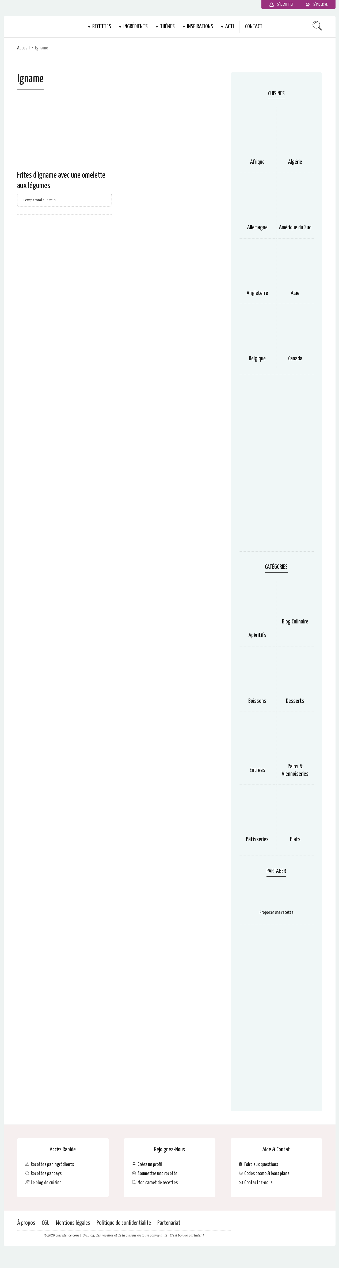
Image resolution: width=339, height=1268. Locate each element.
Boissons (257, 701)
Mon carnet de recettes (158, 1182)
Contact (253, 27)
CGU (45, 1223)
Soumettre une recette (157, 1173)
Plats (295, 839)
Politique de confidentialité (124, 1223)
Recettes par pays (46, 1173)
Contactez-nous (258, 1182)
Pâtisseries (257, 839)
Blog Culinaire (295, 622)
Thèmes (167, 27)
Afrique (257, 162)
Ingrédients (135, 27)
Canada (295, 359)
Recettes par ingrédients (52, 1164)
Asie (295, 293)
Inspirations (200, 27)
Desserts (295, 701)
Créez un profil (150, 1164)
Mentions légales (73, 1223)
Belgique (257, 359)
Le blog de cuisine (46, 1182)
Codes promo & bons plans (266, 1173)
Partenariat (168, 1223)
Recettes (101, 27)
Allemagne (257, 228)
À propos (26, 1223)
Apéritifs (257, 635)
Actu (230, 27)
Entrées (257, 770)
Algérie (295, 162)
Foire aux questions (261, 1164)
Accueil (23, 47)
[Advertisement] (276, 466)
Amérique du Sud (295, 228)
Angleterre (257, 293)
